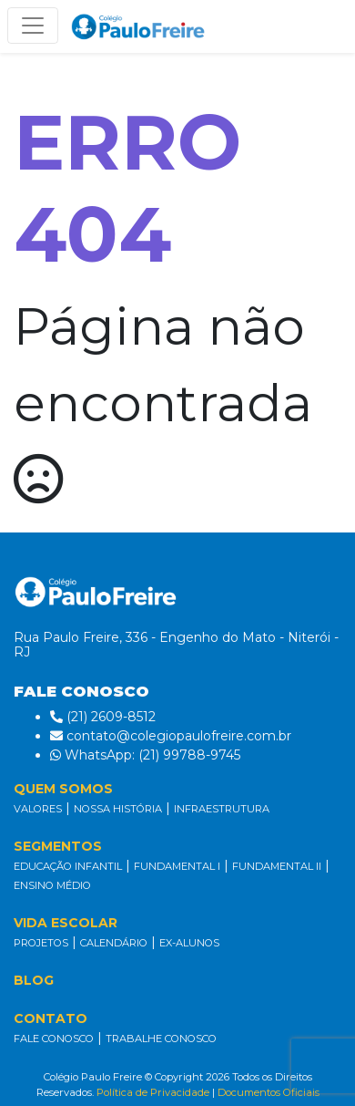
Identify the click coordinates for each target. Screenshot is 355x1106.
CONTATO (50, 1018)
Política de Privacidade (152, 1092)
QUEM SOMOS (63, 788)
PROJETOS (41, 942)
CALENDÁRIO (113, 942)
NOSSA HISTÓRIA (118, 808)
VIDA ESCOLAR (65, 923)
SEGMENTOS (58, 846)
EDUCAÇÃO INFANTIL (68, 866)
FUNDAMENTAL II (276, 866)
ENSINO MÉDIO (52, 885)
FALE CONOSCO (54, 1038)
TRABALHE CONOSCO (161, 1038)
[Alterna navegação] (32, 25)
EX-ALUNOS (189, 942)
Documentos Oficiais (269, 1092)
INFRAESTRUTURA (221, 808)
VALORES (38, 808)
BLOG (34, 980)
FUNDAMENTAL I (177, 866)
